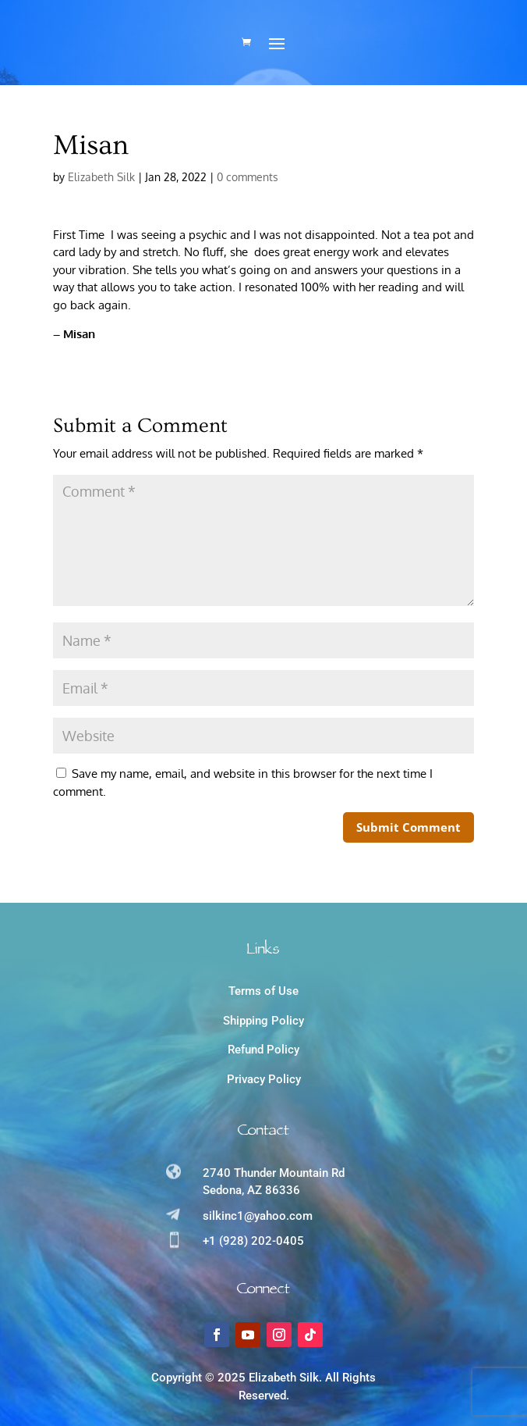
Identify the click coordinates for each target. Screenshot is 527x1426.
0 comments (247, 177)
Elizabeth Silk (101, 177)
